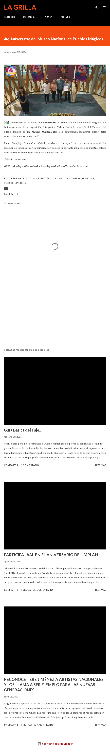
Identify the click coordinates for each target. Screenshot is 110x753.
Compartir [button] (11, 193)
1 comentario (30, 465)
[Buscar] (96, 6)
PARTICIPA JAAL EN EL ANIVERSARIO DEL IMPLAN (51, 554)
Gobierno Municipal (81, 178)
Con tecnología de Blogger (55, 743)
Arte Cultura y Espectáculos (37, 178)
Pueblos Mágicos (15, 183)
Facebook (9, 16)
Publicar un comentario (37, 589)
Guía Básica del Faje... (23, 430)
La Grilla (20, 7)
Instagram (29, 16)
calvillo (62, 178)
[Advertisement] (55, 315)
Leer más (100, 465)
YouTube (65, 16)
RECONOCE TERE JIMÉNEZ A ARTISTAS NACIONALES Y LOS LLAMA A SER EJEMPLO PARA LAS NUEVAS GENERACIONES (54, 684)
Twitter (47, 16)
